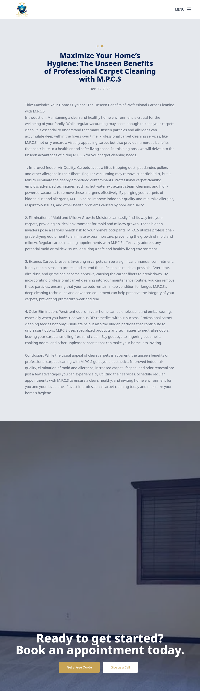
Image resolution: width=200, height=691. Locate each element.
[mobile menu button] (189, 9)
